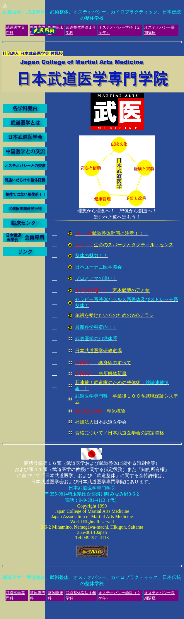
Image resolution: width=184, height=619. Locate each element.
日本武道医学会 (101, 421)
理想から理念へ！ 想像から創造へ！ (117, 210)
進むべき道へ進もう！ (117, 326)
